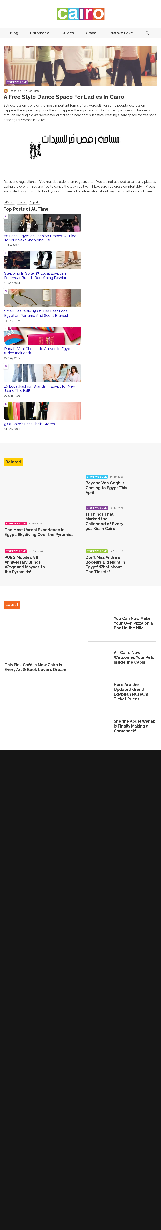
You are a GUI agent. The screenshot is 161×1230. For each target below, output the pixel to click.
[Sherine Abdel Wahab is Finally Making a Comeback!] (99, 727)
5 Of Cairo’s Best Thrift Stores (29, 424)
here (69, 191)
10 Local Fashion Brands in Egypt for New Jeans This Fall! (40, 388)
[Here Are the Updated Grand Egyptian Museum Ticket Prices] (99, 692)
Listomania (39, 33)
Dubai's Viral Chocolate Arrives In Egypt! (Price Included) (38, 351)
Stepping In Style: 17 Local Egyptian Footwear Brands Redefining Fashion (35, 275)
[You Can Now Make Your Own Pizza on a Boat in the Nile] (99, 624)
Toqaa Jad (15, 90)
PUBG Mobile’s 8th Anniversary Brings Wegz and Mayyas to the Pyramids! (25, 564)
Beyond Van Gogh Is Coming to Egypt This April (106, 488)
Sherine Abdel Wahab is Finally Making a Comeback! (134, 726)
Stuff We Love (120, 33)
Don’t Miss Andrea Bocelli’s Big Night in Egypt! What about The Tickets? (105, 564)
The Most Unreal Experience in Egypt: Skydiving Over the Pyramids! (40, 532)
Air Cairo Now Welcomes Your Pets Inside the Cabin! (134, 657)
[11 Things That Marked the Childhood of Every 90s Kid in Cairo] (144, 518)
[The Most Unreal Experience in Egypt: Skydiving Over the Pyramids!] (40, 494)
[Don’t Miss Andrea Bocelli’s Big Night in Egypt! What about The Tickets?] (144, 561)
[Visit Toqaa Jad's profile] (6, 91)
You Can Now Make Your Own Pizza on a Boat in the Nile (133, 623)
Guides (67, 33)
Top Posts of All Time (26, 209)
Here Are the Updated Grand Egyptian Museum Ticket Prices (131, 691)
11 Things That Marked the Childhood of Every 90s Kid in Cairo (104, 521)
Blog (14, 33)
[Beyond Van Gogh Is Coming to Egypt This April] (144, 487)
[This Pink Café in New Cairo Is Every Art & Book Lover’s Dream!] (39, 636)
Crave (91, 33)
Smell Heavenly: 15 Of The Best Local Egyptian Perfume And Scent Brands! (36, 313)
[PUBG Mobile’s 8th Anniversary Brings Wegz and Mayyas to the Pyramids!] (63, 561)
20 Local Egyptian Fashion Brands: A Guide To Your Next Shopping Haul (40, 238)
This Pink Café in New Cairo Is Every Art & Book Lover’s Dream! (36, 667)
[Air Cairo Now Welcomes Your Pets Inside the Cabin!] (99, 658)
